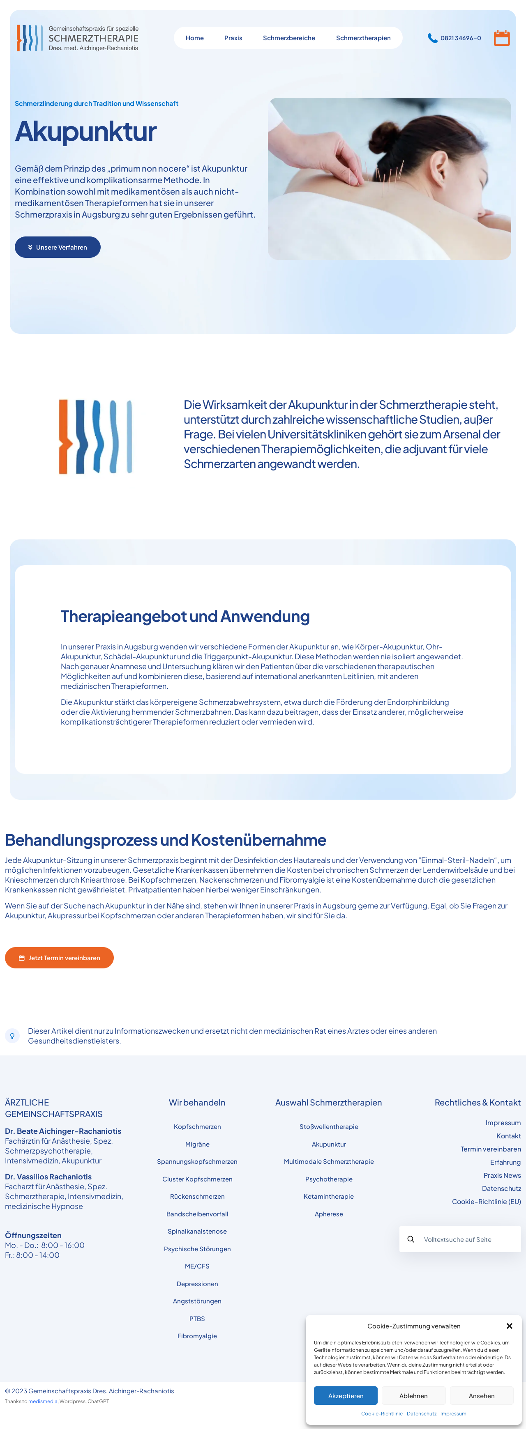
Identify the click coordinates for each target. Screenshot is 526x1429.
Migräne (197, 1144)
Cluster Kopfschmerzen (197, 1179)
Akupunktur (329, 1144)
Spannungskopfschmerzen (197, 1161)
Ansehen (482, 1395)
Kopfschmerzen (197, 1126)
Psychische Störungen (197, 1248)
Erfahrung (505, 1162)
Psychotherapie (329, 1179)
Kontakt (508, 1135)
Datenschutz (421, 1414)
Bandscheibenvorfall (197, 1214)
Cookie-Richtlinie (382, 1414)
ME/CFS (197, 1266)
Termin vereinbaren (491, 1149)
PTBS (197, 1318)
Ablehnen (413, 1395)
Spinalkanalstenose (197, 1231)
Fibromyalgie (197, 1336)
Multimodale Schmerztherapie (329, 1161)
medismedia (43, 1401)
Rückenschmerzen (197, 1196)
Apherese (329, 1214)
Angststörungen (197, 1301)
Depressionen (197, 1283)
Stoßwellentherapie (329, 1126)
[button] (509, 1326)
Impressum (453, 1414)
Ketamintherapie (329, 1196)
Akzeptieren (346, 1395)
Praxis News (502, 1175)
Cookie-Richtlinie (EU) (486, 1201)
